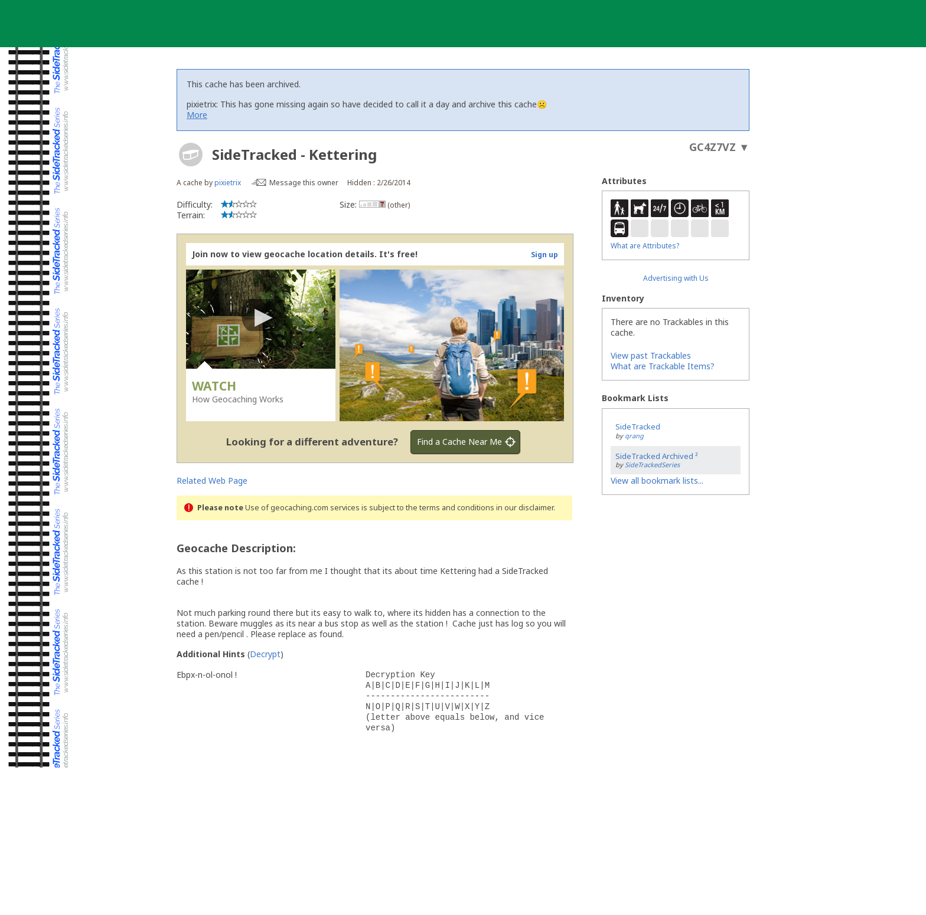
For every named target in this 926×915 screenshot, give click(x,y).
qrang (634, 435)
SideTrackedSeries (652, 464)
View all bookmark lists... (657, 480)
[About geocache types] (191, 154)
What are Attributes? (645, 246)
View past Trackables (651, 355)
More (197, 114)
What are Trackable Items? (663, 366)
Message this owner (303, 183)
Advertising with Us (676, 278)
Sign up (544, 255)
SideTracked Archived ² (656, 456)
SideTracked (637, 426)
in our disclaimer (524, 508)
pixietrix (227, 183)
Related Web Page (212, 480)
